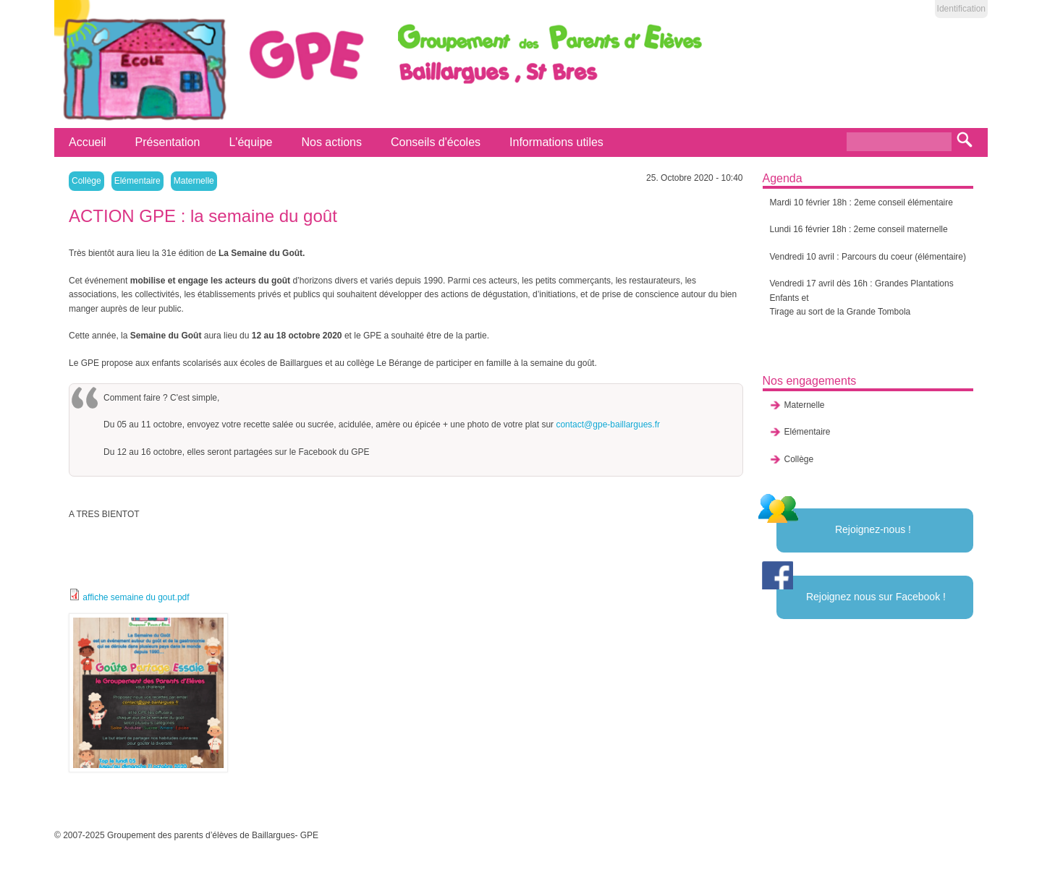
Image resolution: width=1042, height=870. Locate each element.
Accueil (87, 142)
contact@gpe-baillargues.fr (608, 424)
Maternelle (194, 181)
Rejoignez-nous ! (873, 529)
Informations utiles (556, 142)
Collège (86, 181)
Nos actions (331, 142)
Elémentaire (137, 181)
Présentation (167, 142)
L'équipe (250, 142)
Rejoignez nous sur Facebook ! (876, 596)
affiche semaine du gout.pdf (135, 597)
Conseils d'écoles (435, 142)
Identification (961, 9)
